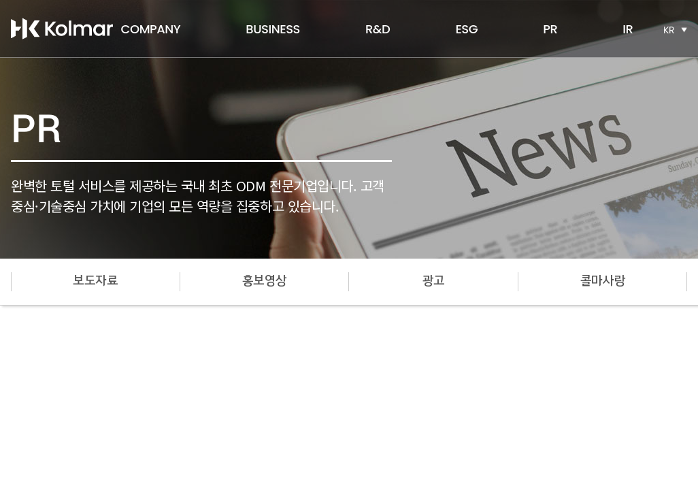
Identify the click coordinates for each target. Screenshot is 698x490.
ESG (466, 28)
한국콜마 (62, 28)
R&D (377, 28)
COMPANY (151, 28)
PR (550, 28)
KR (669, 30)
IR (627, 28)
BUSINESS (273, 28)
